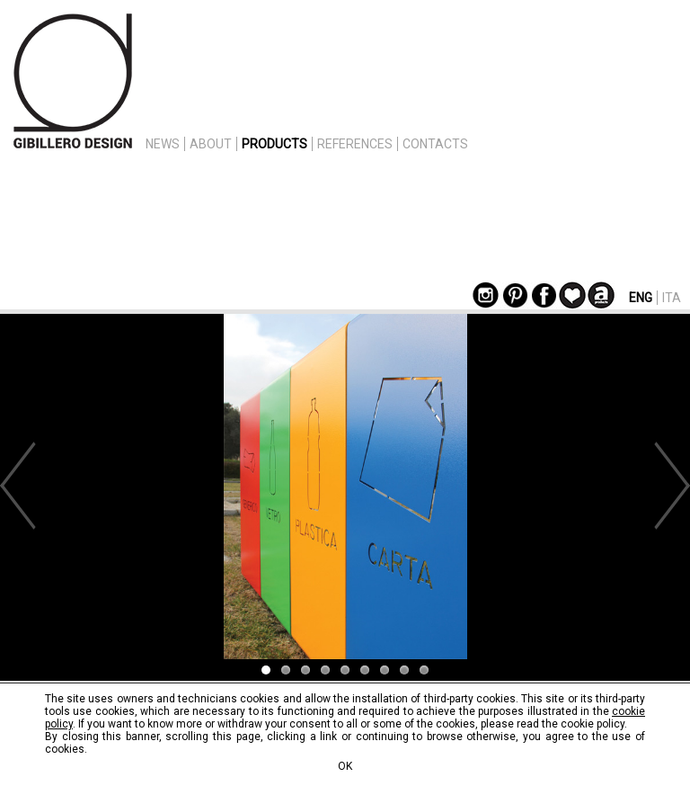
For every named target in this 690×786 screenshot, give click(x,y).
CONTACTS (435, 144)
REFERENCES (355, 144)
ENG (640, 297)
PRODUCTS (274, 144)
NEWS (163, 144)
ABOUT (211, 144)
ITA (671, 297)
